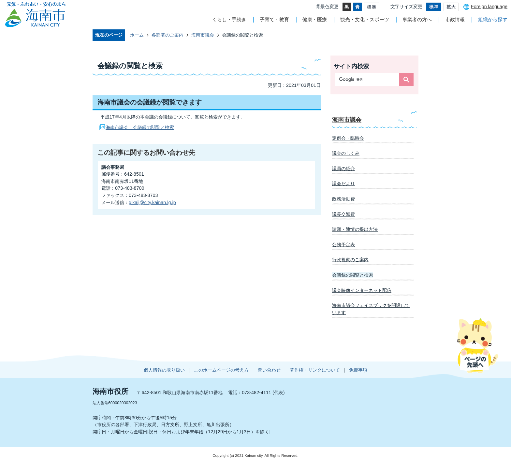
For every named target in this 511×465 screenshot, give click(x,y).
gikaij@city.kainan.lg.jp (152, 202)
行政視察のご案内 (350, 259)
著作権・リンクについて (315, 370)
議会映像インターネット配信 (361, 290)
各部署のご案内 (167, 35)
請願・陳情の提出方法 (355, 229)
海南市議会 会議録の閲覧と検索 (140, 127)
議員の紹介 (343, 168)
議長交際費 (343, 214)
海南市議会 (202, 35)
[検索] (369, 79)
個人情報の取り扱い (164, 370)
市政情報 (455, 19)
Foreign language (489, 6)
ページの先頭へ (477, 345)
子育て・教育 (274, 19)
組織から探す (492, 19)
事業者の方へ (417, 19)
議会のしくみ (345, 153)
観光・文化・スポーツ (364, 19)
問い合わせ (269, 370)
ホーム (137, 35)
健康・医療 (314, 19)
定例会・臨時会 (348, 138)
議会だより (343, 183)
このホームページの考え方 (221, 370)
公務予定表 (343, 244)
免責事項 (358, 370)
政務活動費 (343, 198)
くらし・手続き (229, 19)
